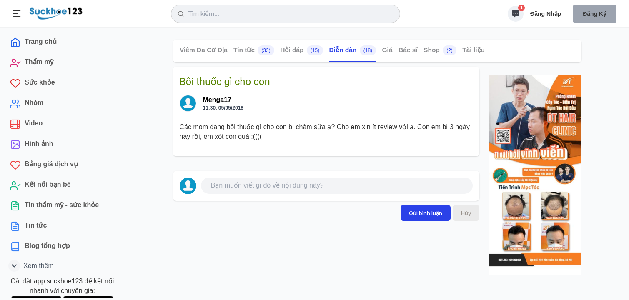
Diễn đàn (352, 50)
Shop (440, 50)
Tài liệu (473, 49)
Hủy (466, 213)
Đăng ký (594, 13)
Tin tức (253, 50)
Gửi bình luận (425, 213)
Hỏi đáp (301, 50)
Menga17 (217, 99)
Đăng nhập (545, 13)
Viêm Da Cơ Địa (204, 49)
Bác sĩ (407, 49)
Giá (387, 49)
